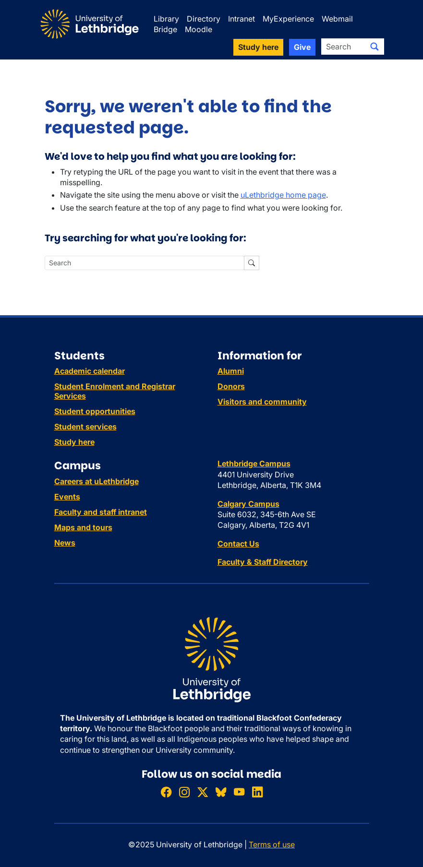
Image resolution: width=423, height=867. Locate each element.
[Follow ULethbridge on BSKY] (221, 792)
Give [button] (302, 47)
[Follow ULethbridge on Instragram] (184, 792)
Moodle (198, 29)
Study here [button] (258, 47)
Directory (203, 19)
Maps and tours (83, 527)
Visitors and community (262, 401)
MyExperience (288, 19)
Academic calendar (89, 371)
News (64, 542)
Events (67, 496)
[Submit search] (374, 46)
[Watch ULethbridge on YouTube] (239, 792)
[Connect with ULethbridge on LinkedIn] (257, 792)
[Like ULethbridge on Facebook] (166, 792)
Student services (85, 426)
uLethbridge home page (283, 195)
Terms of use (272, 844)
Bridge (165, 29)
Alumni (231, 371)
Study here (74, 442)
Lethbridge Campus (254, 463)
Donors (231, 386)
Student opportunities (94, 411)
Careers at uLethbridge (96, 481)
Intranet (241, 19)
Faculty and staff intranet (100, 512)
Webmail (337, 19)
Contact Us (238, 543)
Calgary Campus (248, 504)
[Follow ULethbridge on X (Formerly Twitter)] (202, 792)
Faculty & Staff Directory (263, 562)
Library (166, 19)
